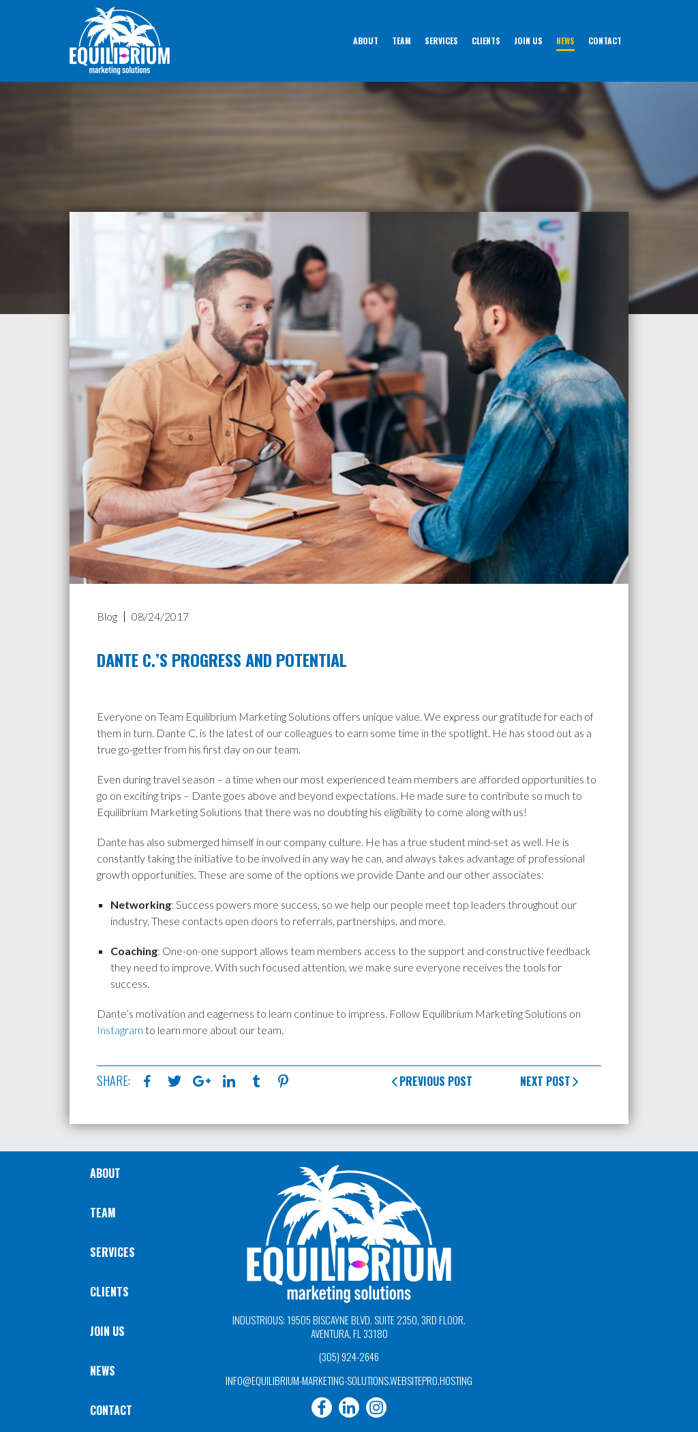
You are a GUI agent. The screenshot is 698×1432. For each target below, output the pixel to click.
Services (112, 1252)
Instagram (120, 1029)
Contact (111, 1410)
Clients (109, 1291)
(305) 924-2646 (349, 1356)
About (105, 1173)
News (102, 1371)
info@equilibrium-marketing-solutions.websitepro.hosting (349, 1380)
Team (103, 1212)
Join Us (107, 1331)
